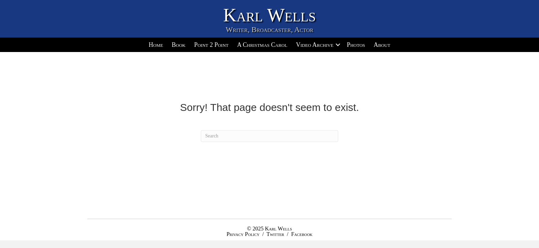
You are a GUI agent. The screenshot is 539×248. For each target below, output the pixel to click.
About (382, 44)
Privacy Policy (243, 234)
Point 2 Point (211, 44)
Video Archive (314, 44)
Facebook (301, 234)
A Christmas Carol (262, 44)
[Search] (269, 136)
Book (178, 44)
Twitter (275, 234)
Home (156, 44)
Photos (356, 44)
